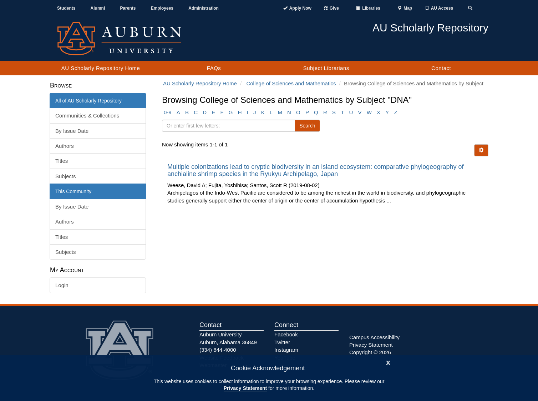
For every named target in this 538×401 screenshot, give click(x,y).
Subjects (65, 176)
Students (66, 8)
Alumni (98, 8)
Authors (64, 146)
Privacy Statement (245, 388)
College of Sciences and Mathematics (291, 83)
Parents (128, 8)
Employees (162, 8)
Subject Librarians (326, 68)
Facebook (286, 334)
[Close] (388, 362)
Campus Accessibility (374, 337)
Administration (203, 8)
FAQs (214, 68)
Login (61, 285)
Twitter (282, 342)
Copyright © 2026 (370, 352)
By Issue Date (71, 131)
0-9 (168, 112)
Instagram (286, 350)
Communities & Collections (87, 115)
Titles (61, 161)
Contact (441, 68)
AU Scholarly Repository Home (100, 68)
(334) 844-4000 (217, 350)
